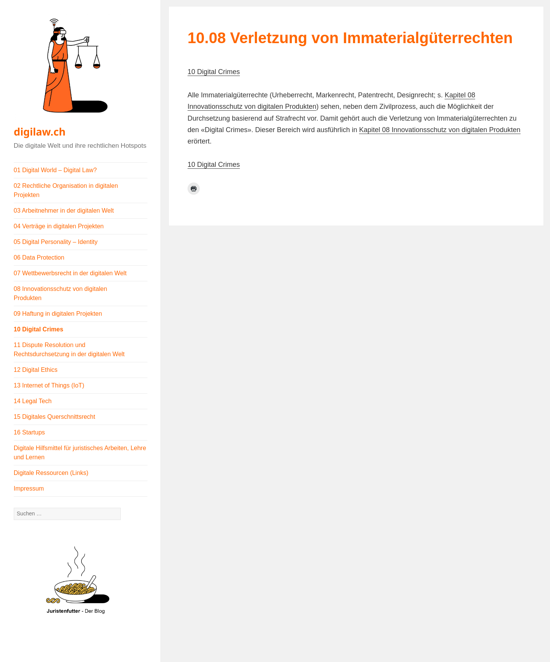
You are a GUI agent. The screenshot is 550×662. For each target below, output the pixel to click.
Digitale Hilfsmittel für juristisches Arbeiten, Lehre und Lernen (80, 452)
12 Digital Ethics (36, 370)
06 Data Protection (39, 257)
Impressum (29, 488)
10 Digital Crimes (38, 329)
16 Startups (29, 432)
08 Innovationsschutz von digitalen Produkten (60, 293)
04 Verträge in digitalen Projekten (59, 226)
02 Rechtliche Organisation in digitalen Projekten (66, 190)
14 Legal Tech (33, 401)
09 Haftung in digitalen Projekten (58, 313)
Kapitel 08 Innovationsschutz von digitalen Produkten (439, 130)
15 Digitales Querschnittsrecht (54, 416)
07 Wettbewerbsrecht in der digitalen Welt (70, 273)
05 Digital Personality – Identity (56, 242)
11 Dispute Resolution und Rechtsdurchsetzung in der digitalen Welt (69, 349)
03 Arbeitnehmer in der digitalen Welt (64, 210)
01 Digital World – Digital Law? (55, 170)
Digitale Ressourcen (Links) (51, 473)
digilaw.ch (40, 131)
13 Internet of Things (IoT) (49, 385)
